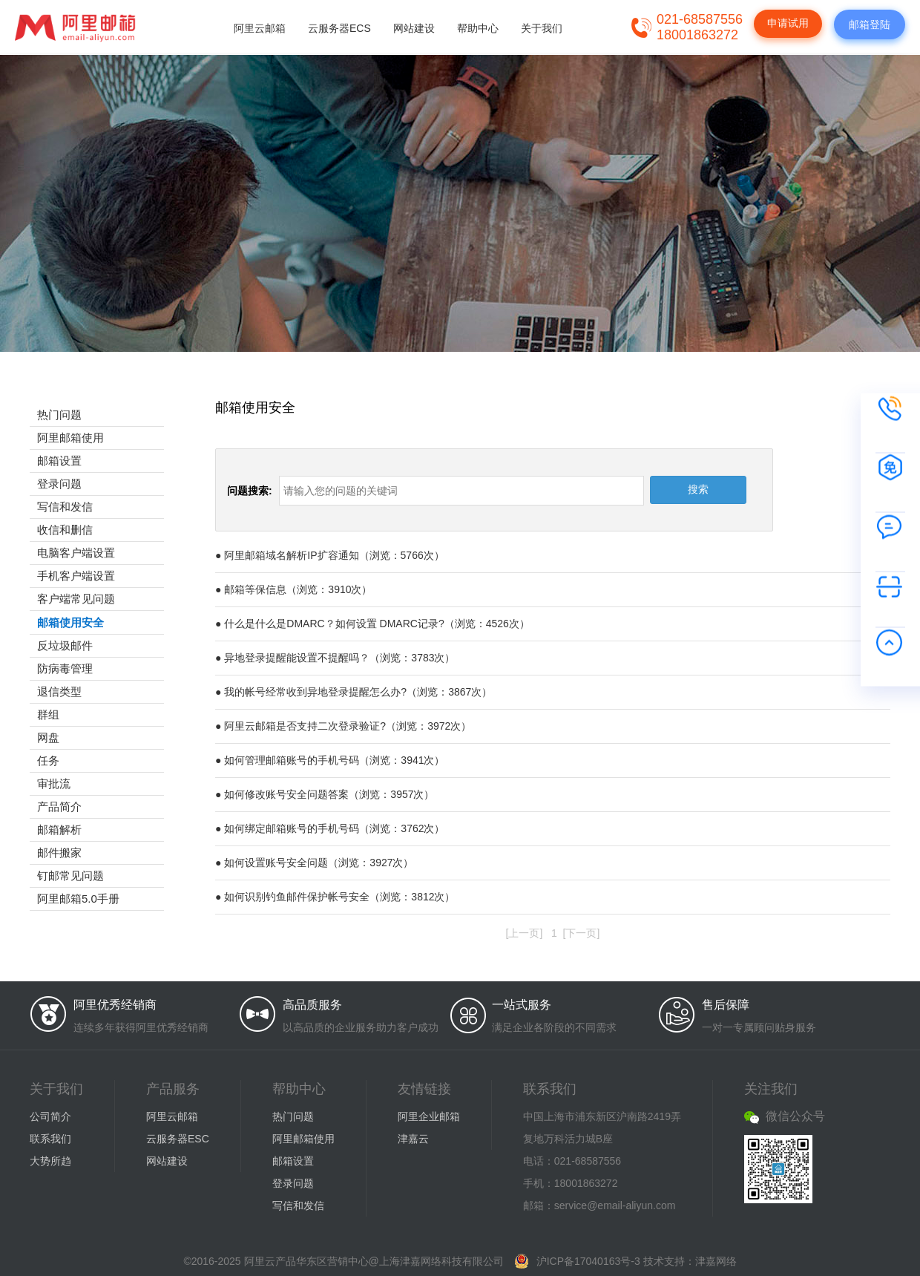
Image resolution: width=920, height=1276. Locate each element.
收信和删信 (65, 529)
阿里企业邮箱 (429, 1116)
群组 (48, 714)
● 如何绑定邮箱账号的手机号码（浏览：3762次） (330, 828)
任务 (48, 760)
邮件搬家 (59, 852)
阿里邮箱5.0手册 (78, 898)
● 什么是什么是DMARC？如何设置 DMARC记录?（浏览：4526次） (372, 623)
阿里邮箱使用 (70, 437)
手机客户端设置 (76, 575)
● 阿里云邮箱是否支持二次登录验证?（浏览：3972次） (343, 726)
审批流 (53, 783)
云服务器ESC (177, 1139)
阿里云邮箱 (260, 28)
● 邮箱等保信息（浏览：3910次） (293, 589)
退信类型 (59, 691)
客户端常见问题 (76, 598)
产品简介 (59, 806)
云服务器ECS (339, 28)
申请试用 (788, 23)
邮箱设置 (59, 460)
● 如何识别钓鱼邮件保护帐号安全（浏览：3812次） (335, 897)
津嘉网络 (716, 1261)
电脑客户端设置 (76, 552)
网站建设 (414, 28)
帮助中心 (478, 28)
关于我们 (541, 28)
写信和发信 (65, 506)
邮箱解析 (59, 829)
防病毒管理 (65, 668)
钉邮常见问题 (70, 875)
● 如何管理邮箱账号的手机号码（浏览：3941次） (330, 760)
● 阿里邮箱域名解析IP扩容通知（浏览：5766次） (329, 555)
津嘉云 (413, 1139)
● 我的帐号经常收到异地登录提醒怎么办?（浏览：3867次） (353, 692)
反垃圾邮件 (65, 645)
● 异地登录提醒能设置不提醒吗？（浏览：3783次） (335, 658)
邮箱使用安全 (70, 622)
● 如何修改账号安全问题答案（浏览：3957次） (325, 794)
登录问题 (59, 483)
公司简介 (50, 1116)
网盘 (48, 737)
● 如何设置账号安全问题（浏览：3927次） (314, 862)
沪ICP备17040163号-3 (588, 1261)
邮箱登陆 (869, 24)
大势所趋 (50, 1161)
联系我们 (50, 1139)
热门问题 (59, 414)
